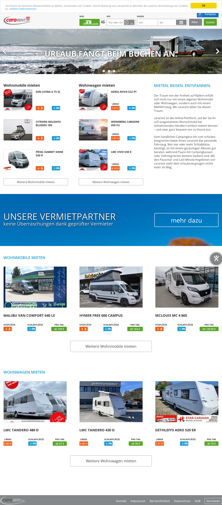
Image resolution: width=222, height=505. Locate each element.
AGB (197, 501)
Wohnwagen (100, 22)
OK (203, 5)
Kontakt (121, 501)
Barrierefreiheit (160, 501)
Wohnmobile (87, 22)
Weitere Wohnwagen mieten (111, 182)
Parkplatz (210, 14)
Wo (108, 16)
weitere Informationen (23, 9)
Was (72, 16)
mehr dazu (186, 220)
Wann (140, 16)
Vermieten (213, 501)
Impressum (138, 501)
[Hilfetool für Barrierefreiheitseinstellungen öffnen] (216, 258)
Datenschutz (182, 501)
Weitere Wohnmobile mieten (36, 182)
